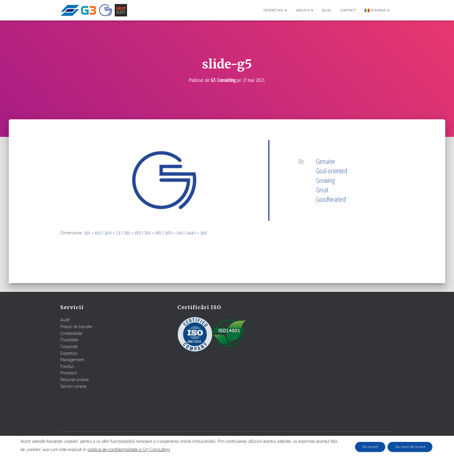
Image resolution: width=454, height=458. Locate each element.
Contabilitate (71, 333)
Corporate (69, 346)
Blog (326, 10)
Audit (65, 320)
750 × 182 (153, 232)
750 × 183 (132, 232)
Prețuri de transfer (76, 326)
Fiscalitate (69, 340)
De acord (364, 447)
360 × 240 (174, 232)
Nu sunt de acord (408, 447)
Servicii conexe (73, 386)
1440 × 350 (197, 232)
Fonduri (67, 366)
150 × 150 (92, 232)
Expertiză (68, 353)
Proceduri (68, 373)
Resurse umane (74, 379)
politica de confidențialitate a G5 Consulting (136, 449)
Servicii (304, 10)
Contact (348, 10)
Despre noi (275, 10)
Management (72, 359)
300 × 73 (112, 232)
